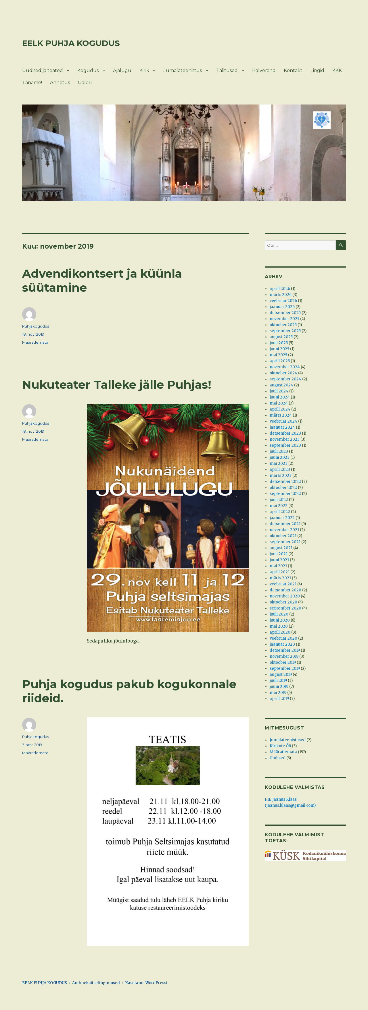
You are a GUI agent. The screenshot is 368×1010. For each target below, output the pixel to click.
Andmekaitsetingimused (96, 982)
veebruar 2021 (283, 584)
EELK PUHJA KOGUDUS (71, 43)
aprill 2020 (280, 632)
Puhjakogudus (35, 326)
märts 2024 (281, 415)
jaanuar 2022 (282, 517)
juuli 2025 (279, 342)
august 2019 (281, 674)
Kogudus (88, 70)
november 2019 (284, 656)
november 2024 (285, 367)
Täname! (32, 82)
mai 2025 (278, 355)
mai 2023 (279, 463)
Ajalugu (122, 70)
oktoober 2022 (283, 487)
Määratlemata (35, 342)
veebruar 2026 (283, 300)
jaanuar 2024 (282, 427)
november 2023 (285, 439)
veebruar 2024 (283, 421)
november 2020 (285, 596)
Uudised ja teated (42, 70)
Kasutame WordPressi (146, 982)
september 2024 (285, 379)
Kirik (144, 70)
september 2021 (285, 541)
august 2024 (281, 385)
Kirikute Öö (280, 746)
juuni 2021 (279, 560)
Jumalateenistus (183, 70)
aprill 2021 (280, 572)
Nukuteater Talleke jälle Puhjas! (116, 385)
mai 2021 (278, 566)
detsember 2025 (285, 312)
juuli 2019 (278, 680)
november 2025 (284, 318)
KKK (337, 70)
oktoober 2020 (283, 602)
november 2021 (284, 529)
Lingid (317, 70)
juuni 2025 (279, 349)
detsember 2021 (285, 523)
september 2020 (285, 608)
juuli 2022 (279, 499)
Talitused (227, 70)
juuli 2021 (279, 554)
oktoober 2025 (283, 324)
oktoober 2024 (283, 373)
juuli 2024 (279, 391)
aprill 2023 (280, 469)
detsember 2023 (285, 433)
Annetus (60, 82)
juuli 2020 (279, 614)
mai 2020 (279, 626)
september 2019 (285, 668)
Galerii (85, 82)
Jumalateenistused (288, 740)
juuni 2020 (280, 620)
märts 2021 (280, 578)
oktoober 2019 (283, 662)
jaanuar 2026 (282, 306)
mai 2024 (279, 403)
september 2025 (285, 330)
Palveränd (264, 70)
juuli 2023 (279, 451)
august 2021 (281, 547)
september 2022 (285, 493)
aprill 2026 (280, 288)
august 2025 (281, 336)
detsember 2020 (285, 590)
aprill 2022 (280, 511)
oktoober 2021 (283, 535)
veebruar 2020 (283, 638)
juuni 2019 (279, 686)
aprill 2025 (280, 361)
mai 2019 (278, 692)
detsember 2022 (285, 481)
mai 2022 (279, 505)
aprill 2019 (279, 698)
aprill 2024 (280, 409)
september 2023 (285, 445)
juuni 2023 (280, 457)
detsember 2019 (285, 650)
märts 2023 (281, 475)
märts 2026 (281, 294)
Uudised (277, 758)
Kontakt (293, 70)
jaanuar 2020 (282, 644)
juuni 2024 (280, 397)
